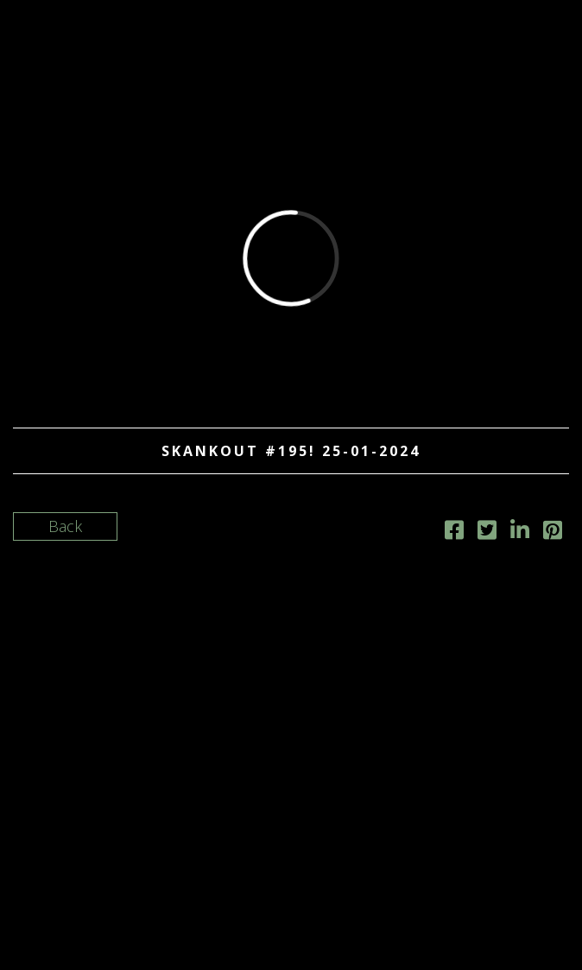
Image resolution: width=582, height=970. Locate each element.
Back (65, 526)
